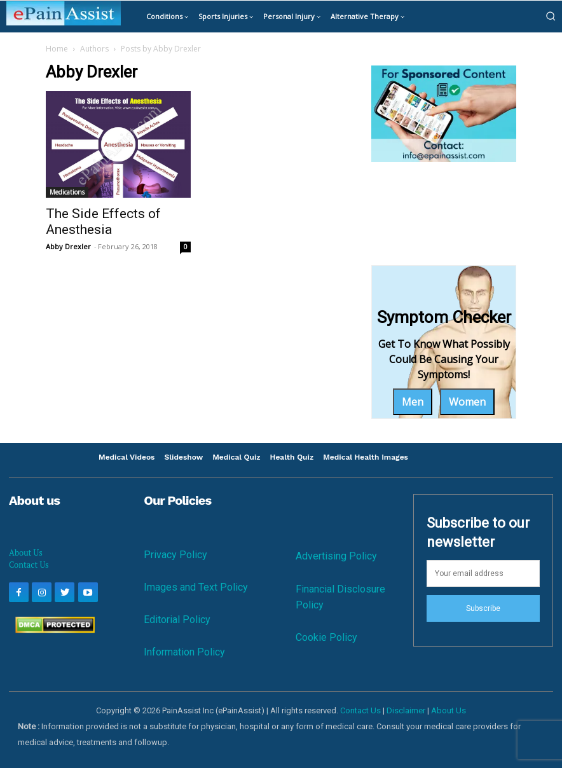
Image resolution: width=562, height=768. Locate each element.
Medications (67, 192)
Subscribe (483, 608)
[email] (483, 573)
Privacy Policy (175, 555)
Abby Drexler (68, 246)
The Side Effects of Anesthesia (103, 221)
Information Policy (184, 652)
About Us (26, 552)
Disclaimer (406, 710)
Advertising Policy (336, 556)
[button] (550, 16)
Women (467, 402)
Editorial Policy (177, 620)
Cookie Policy (326, 637)
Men (412, 402)
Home (57, 48)
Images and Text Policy (196, 587)
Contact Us (29, 564)
